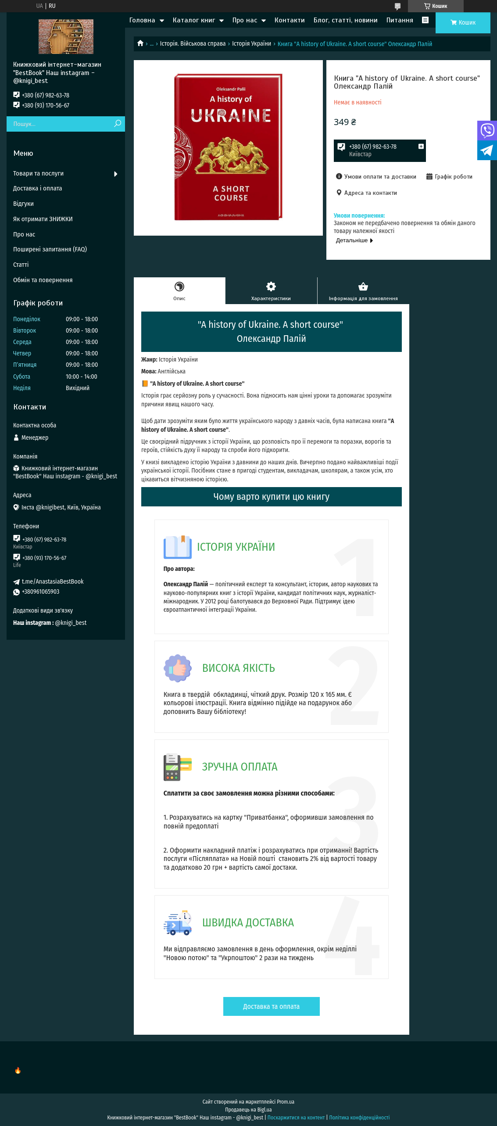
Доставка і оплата (37, 188)
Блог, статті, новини (346, 20)
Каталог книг (194, 20)
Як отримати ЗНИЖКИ (43, 219)
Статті (21, 265)
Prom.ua (285, 1102)
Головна (142, 20)
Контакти (290, 20)
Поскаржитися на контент (296, 1118)
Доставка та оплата (271, 1006)
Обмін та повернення (43, 280)
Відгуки (23, 204)
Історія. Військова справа (193, 43)
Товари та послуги (38, 173)
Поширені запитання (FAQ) (50, 249)
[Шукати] (117, 124)
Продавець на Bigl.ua (248, 1110)
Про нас (244, 20)
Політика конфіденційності (359, 1118)
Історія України (251, 43)
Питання (399, 20)
